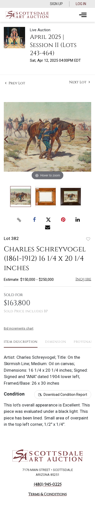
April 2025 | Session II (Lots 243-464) (53, 45)
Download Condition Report (65, 395)
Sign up (56, 4)
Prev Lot (15, 83)
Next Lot (79, 82)
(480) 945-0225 (48, 484)
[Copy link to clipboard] (19, 220)
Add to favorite (88, 239)
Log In (81, 4)
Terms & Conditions (47, 494)
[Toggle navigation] (83, 15)
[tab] (20, 343)
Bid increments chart (18, 328)
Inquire (83, 279)
